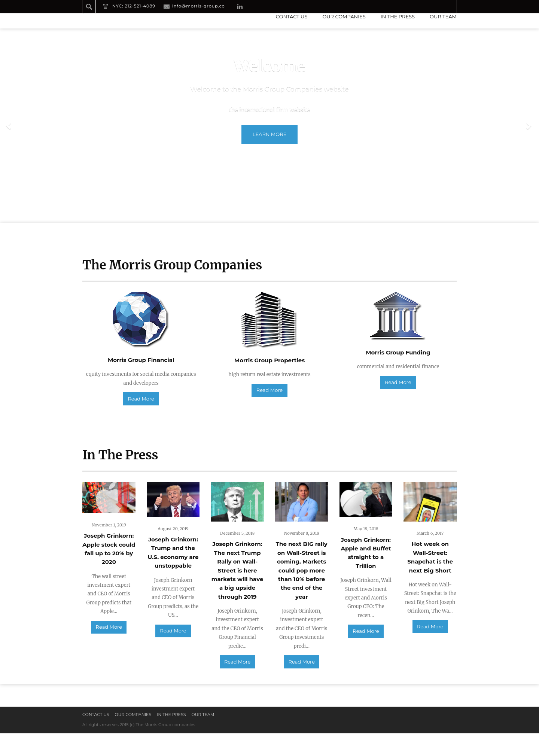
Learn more (269, 134)
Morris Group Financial (141, 359)
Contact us (292, 16)
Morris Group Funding (398, 352)
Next (529, 126)
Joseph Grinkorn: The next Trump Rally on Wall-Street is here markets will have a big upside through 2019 (237, 571)
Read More (141, 399)
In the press (398, 16)
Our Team (443, 16)
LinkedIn (240, 6)
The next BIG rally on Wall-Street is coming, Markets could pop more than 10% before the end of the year (302, 571)
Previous (9, 126)
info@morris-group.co (198, 6)
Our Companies (343, 16)
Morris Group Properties (269, 360)
